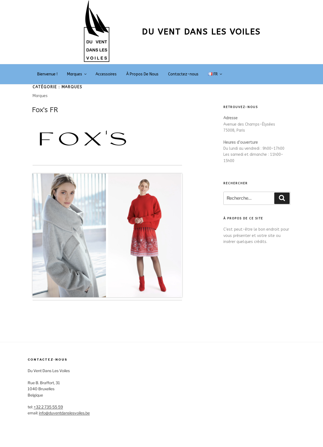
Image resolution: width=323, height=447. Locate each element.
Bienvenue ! (47, 74)
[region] (107, 235)
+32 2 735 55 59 (48, 406)
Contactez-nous (183, 74)
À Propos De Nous (142, 74)
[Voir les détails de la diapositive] (70, 235)
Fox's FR (45, 110)
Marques (77, 74)
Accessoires (106, 74)
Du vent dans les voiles (201, 32)
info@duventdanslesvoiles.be (64, 413)
